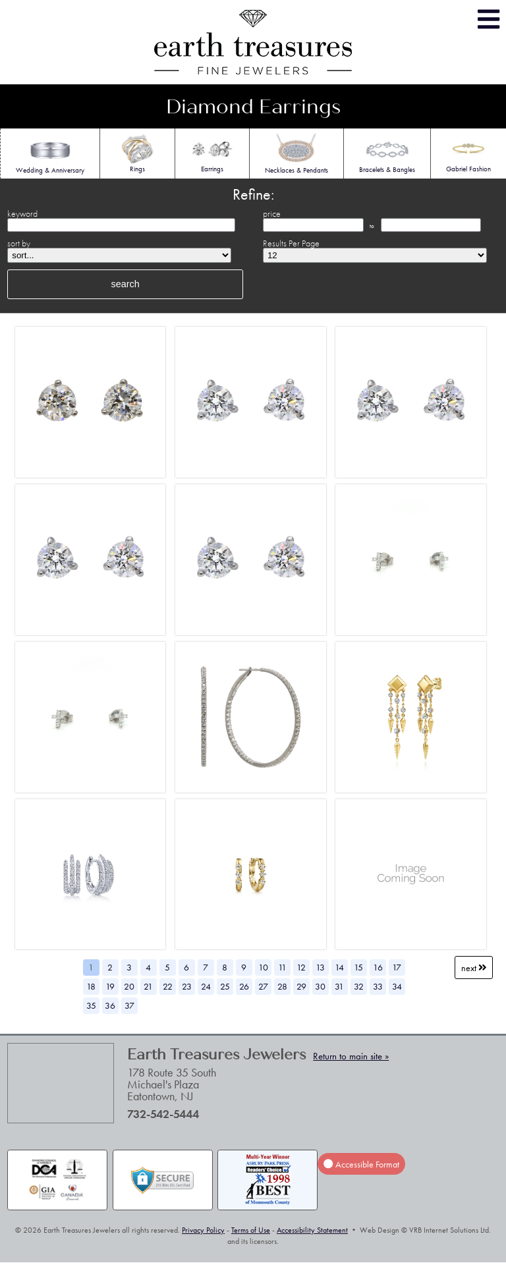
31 (339, 986)
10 (263, 967)
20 (129, 986)
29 (301, 986)
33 (378, 986)
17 (396, 967)
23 (187, 986)
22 (168, 986)
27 (263, 986)
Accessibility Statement (312, 1230)
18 (91, 986)
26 (244, 986)
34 (397, 986)
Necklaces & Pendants (296, 154)
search (125, 284)
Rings (137, 152)
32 (359, 986)
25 (225, 986)
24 (206, 986)
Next (474, 967)
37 (129, 1005)
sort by (18, 243)
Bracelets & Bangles (387, 153)
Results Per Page (291, 243)
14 (339, 967)
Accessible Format (361, 1164)
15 (358, 967)
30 (320, 986)
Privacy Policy (203, 1230)
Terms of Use (250, 1230)
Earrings (212, 152)
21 (148, 986)
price (272, 213)
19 (110, 986)
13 (320, 967)
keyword (22, 213)
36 (110, 1005)
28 (282, 986)
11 (282, 967)
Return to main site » (351, 1056)
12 (301, 967)
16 (378, 967)
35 (91, 1005)
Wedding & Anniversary (50, 154)
